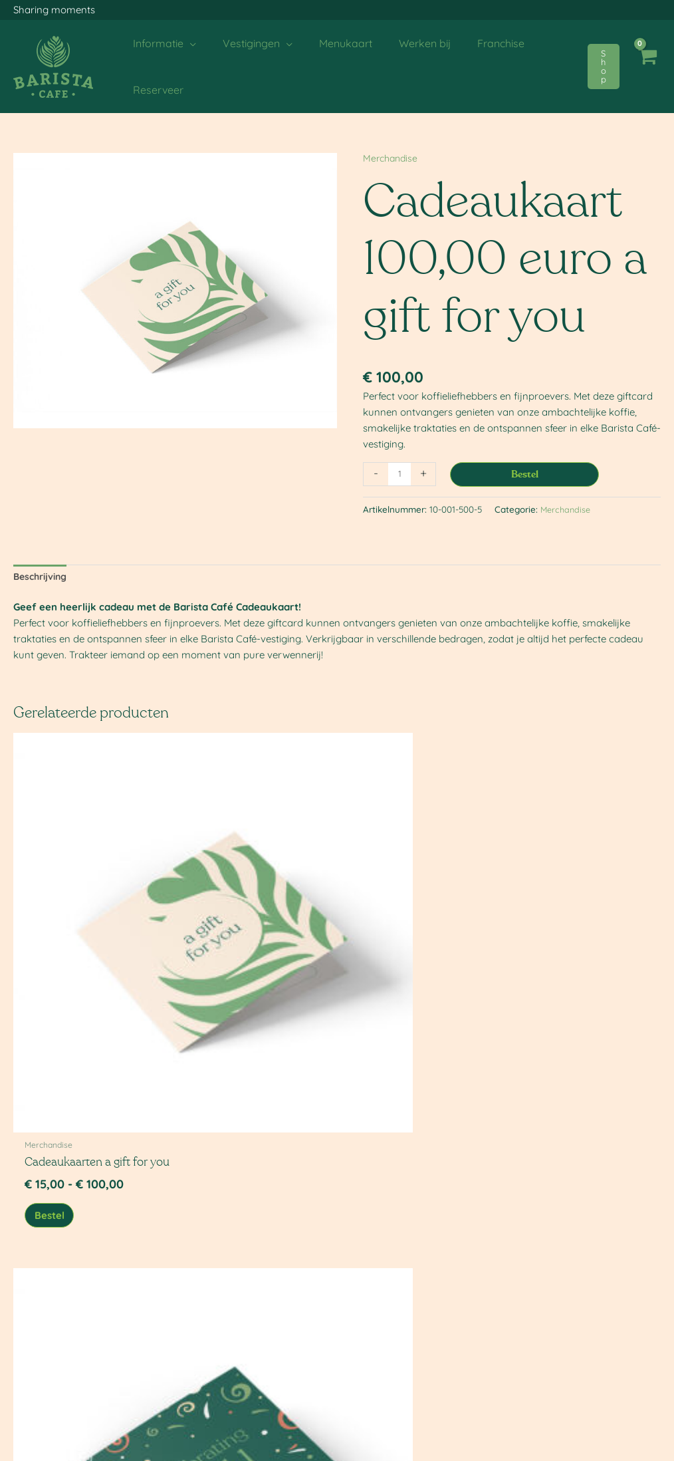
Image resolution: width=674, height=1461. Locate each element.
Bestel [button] (550, 986)
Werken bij (211, 1378)
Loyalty (203, 1392)
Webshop (208, 1420)
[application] (187, 43)
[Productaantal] (399, 474)
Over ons (38, 1364)
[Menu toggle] (337, 1447)
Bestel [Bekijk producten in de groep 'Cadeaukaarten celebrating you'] (220, 986)
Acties (31, 1378)
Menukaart (210, 1364)
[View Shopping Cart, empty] (647, 66)
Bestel (524, 474)
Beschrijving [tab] (42, 577)
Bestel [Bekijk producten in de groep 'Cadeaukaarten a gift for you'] (54, 986)
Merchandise (392, 158)
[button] (603, 66)
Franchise (208, 1406)
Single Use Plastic (55, 1392)
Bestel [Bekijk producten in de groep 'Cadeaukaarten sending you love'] (384, 986)
